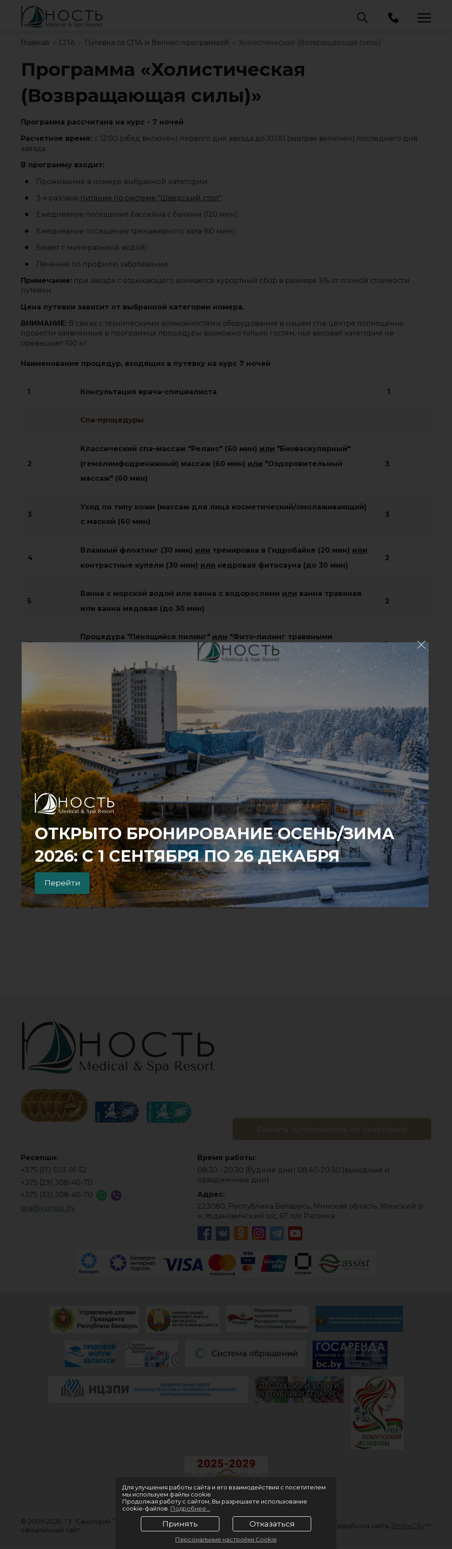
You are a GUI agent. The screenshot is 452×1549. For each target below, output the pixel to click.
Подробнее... (190, 1508)
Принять (180, 1524)
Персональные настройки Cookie (226, 1539)
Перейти (64, 882)
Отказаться (272, 1524)
